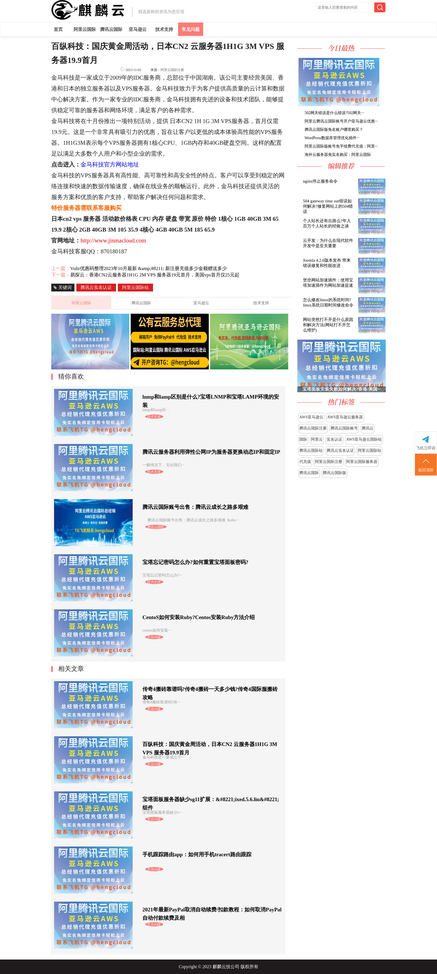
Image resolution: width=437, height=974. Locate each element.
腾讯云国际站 (311, 450)
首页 (58, 29)
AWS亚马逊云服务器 (345, 417)
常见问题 (191, 29)
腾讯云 (367, 428)
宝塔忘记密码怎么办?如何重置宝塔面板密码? (195, 562)
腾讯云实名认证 (340, 450)
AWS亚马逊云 (311, 417)
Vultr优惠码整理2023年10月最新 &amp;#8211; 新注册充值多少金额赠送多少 (148, 268)
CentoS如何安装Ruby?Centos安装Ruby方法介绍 (198, 617)
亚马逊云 (138, 29)
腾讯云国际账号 (344, 428)
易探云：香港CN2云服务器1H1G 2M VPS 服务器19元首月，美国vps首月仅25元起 (154, 275)
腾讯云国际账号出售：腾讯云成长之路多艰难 (195, 507)
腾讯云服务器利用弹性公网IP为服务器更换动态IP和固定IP (211, 452)
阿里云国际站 (369, 450)
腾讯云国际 (111, 29)
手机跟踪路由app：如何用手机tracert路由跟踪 (196, 854)
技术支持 (164, 29)
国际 (303, 439)
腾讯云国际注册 (313, 428)
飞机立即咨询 (426, 448)
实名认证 (334, 439)
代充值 (305, 462)
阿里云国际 (85, 29)
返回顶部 (426, 465)
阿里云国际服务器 (361, 462)
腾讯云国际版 (334, 473)
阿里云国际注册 (328, 462)
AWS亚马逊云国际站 (364, 439)
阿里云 (317, 439)
